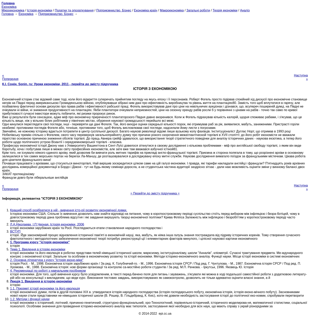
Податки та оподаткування (74, 10)
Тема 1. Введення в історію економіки (37, 249)
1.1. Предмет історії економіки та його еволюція (45, 288)
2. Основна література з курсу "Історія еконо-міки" (46, 260)
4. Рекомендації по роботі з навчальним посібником (48, 270)
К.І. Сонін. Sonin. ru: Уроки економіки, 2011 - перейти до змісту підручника (60, 84)
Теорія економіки (225, 10)
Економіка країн (145, 10)
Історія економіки (39, 10)
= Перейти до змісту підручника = (155, 193)
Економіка (9, 6)
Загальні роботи (198, 10)
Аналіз (245, 10)
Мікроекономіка (13, 10)
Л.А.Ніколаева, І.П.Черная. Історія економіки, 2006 (47, 224)
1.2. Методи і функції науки (29, 299)
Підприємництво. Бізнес (113, 10)
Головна (8, 14)
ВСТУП (15, 231)
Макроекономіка (172, 10)
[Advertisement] (155, 43)
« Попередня (10, 77)
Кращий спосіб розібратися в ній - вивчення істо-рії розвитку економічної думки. (68, 210)
